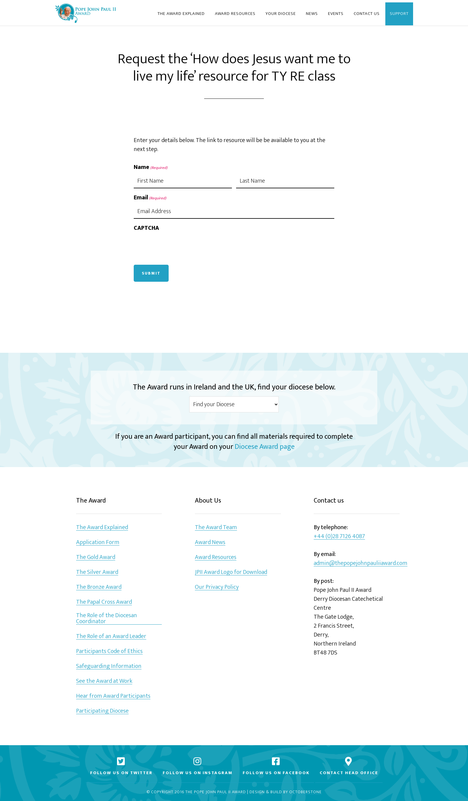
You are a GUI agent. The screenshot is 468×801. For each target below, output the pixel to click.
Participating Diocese (102, 711)
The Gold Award (95, 557)
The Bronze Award (98, 587)
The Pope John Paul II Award (215, 792)
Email (150, 197)
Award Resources (215, 557)
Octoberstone (305, 792)
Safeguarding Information (108, 666)
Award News (210, 542)
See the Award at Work (104, 681)
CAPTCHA (146, 228)
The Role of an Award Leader (111, 636)
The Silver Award (97, 572)
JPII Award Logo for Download (231, 572)
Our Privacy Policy (217, 587)
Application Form (97, 542)
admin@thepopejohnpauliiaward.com (360, 563)
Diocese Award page (265, 447)
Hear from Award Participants (113, 696)
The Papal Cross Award (104, 602)
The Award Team (216, 527)
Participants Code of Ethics (109, 651)
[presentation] (179, 246)
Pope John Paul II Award (85, 12)
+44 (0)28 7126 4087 (339, 536)
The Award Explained (102, 527)
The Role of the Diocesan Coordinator (106, 618)
